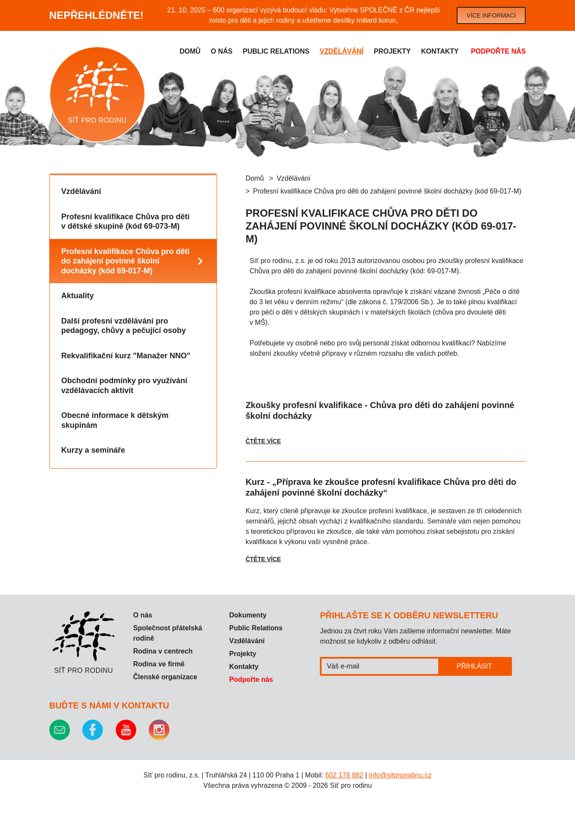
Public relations (276, 51)
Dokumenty (247, 615)
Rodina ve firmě (158, 664)
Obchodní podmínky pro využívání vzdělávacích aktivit (124, 385)
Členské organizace (165, 677)
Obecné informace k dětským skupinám (115, 420)
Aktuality (77, 295)
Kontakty (440, 51)
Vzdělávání (342, 51)
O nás (222, 51)
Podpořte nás (498, 51)
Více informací (491, 15)
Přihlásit (474, 666)
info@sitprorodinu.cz (400, 775)
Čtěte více (263, 441)
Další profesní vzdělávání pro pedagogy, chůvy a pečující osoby (123, 326)
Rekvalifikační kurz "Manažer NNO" (125, 355)
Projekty (392, 51)
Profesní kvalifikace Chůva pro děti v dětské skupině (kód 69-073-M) (125, 221)
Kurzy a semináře (93, 450)
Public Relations (255, 628)
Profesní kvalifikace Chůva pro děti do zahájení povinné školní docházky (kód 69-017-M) (125, 261)
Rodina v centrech (163, 651)
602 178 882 (344, 775)
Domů (190, 51)
